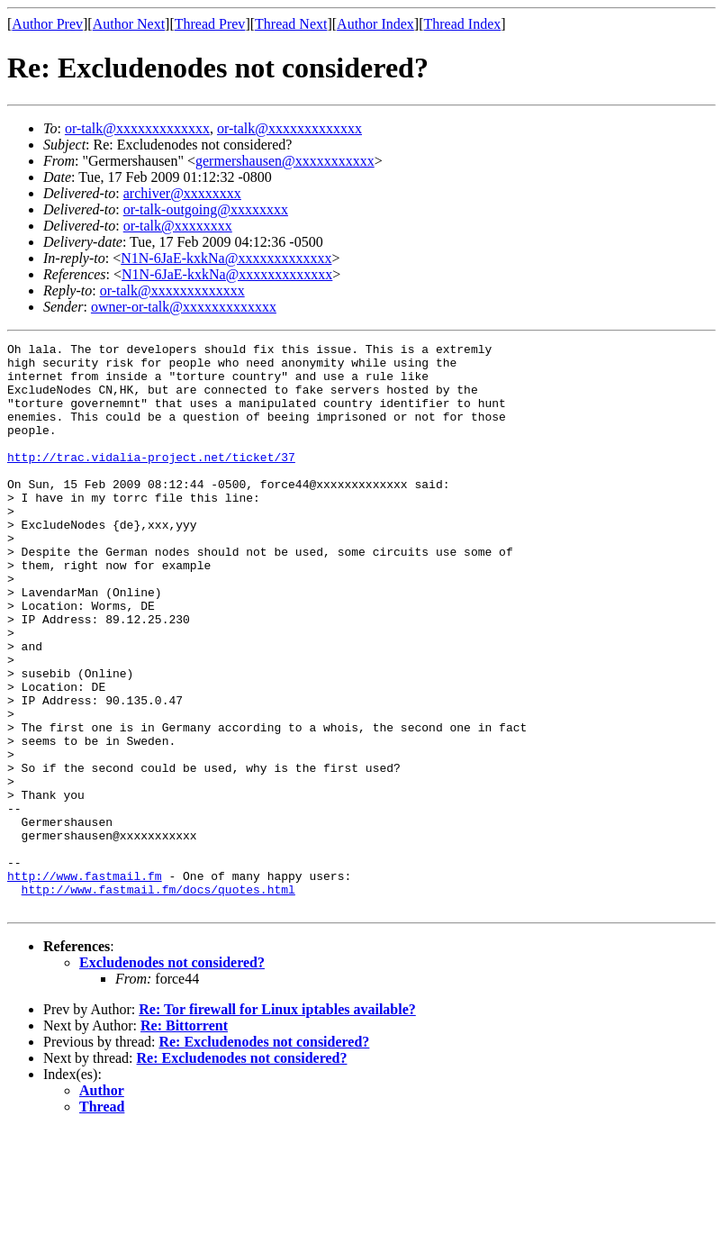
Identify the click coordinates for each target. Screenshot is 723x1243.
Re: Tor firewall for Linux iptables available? (277, 1122)
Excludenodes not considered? (172, 1076)
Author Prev (47, 24)
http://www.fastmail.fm (84, 983)
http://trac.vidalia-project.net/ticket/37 (151, 481)
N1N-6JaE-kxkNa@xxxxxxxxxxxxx (226, 258)
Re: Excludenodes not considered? (263, 1155)
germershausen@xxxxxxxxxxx (285, 160)
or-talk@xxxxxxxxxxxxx (137, 128)
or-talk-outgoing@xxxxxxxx (205, 209)
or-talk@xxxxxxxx (177, 225)
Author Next (129, 24)
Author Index (375, 24)
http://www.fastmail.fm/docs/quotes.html (158, 1000)
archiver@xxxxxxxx (182, 193)
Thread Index (463, 24)
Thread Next (291, 24)
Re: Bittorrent (184, 1139)
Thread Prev (210, 24)
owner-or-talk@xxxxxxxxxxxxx (183, 306)
